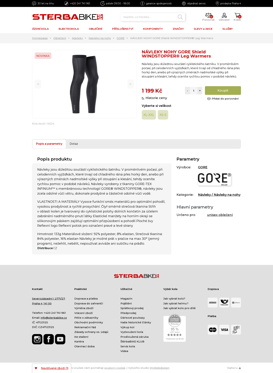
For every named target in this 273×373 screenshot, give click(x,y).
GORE (120, 38)
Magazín (126, 298)
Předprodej (128, 313)
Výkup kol (127, 327)
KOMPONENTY (153, 28)
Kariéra (79, 341)
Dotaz (74, 143)
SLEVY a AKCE (203, 28)
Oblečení (59, 38)
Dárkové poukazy (132, 317)
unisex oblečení (220, 215)
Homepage (40, 38)
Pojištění (126, 303)
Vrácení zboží (83, 313)
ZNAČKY (178, 28)
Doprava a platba (86, 298)
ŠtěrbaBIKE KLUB (132, 341)
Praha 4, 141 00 (42, 303)
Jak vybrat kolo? (174, 298)
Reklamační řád (85, 327)
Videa (124, 351)
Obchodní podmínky (88, 322)
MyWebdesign (159, 368)
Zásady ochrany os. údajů (91, 332)
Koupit (222, 90)
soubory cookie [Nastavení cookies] (114, 368)
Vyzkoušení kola (131, 332)
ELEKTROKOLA (69, 28)
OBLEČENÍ (95, 28)
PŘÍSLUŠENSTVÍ (122, 28)
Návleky (77, 38)
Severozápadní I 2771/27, (48, 298)
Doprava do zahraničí (88, 303)
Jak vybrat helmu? (175, 303)
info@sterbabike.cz (54, 317)
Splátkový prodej (131, 308)
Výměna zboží (83, 308)
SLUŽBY (227, 28)
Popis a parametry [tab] (49, 143)
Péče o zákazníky (86, 317)
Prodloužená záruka (134, 336)
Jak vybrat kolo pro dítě (179, 308)
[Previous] (38, 84)
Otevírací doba (84, 346)
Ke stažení (81, 336)
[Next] (130, 84)
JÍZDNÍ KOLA (40, 28)
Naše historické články (135, 322)
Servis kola (127, 346)
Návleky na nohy (100, 38)
